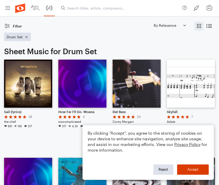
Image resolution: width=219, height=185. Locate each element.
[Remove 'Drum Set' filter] (17, 37)
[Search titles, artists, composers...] (120, 8)
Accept (192, 169)
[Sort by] (169, 25)
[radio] (199, 26)
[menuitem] (7, 8)
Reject (163, 169)
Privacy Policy (187, 144)
